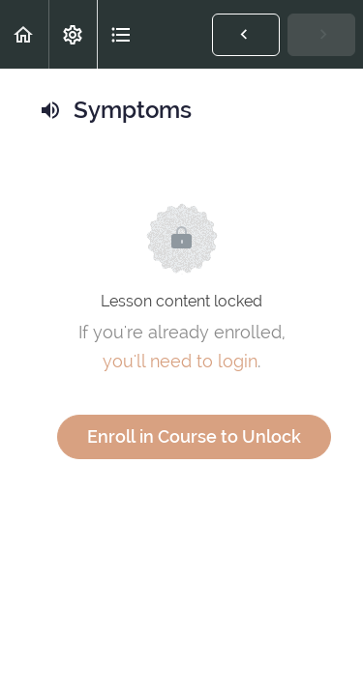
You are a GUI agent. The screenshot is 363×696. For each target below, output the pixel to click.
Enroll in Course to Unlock (194, 436)
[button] (24, 34)
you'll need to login (180, 361)
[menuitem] (72, 34)
